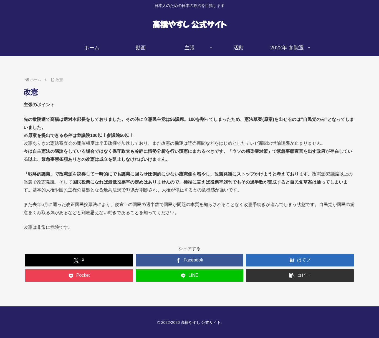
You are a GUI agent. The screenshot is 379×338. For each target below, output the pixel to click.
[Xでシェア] (79, 260)
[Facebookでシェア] (190, 260)
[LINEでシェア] (190, 275)
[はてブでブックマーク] (300, 260)
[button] (300, 275)
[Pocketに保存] (79, 275)
